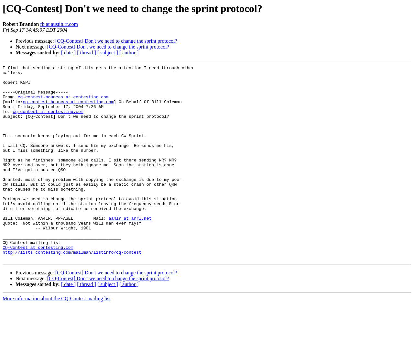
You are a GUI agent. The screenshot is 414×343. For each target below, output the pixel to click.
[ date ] (68, 52)
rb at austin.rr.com (59, 24)
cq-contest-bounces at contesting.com (63, 103)
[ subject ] (107, 52)
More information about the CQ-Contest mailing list (57, 337)
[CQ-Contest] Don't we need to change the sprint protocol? (116, 41)
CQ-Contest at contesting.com (38, 284)
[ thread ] (86, 52)
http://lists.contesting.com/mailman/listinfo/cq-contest (72, 290)
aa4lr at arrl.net (130, 249)
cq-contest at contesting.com (48, 121)
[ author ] (129, 52)
